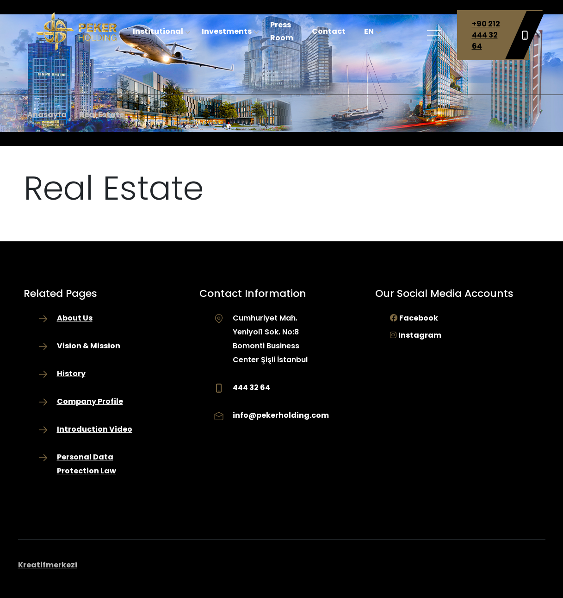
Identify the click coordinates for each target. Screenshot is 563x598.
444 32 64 (251, 387)
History (71, 373)
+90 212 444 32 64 (500, 35)
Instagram (419, 335)
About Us (75, 318)
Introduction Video (94, 429)
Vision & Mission (88, 345)
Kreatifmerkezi (47, 565)
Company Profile (90, 401)
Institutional (158, 31)
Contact (329, 31)
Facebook (418, 318)
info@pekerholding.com (281, 415)
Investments (227, 31)
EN (369, 31)
